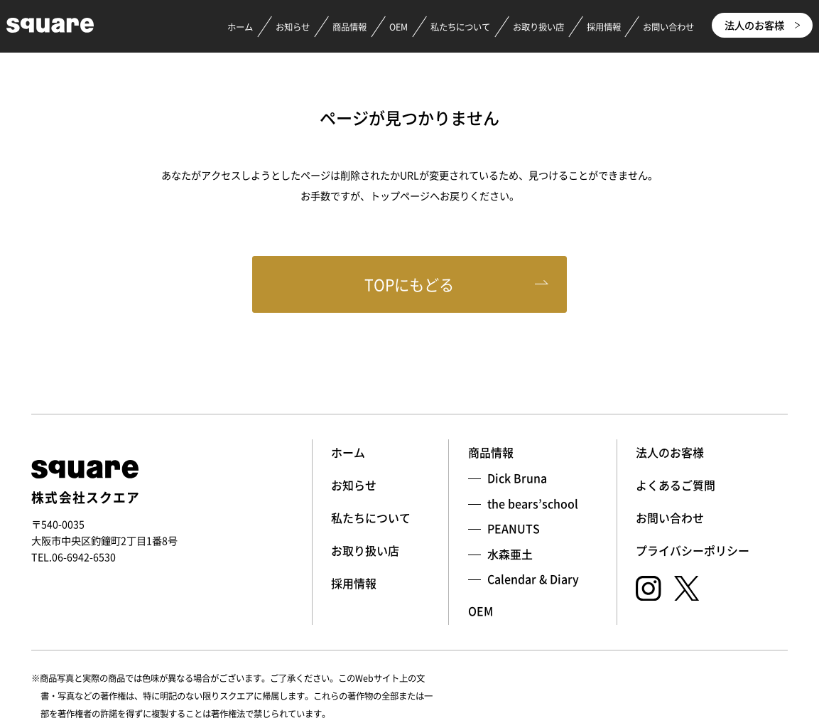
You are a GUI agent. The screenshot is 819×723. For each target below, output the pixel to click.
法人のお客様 (762, 25)
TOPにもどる (409, 284)
